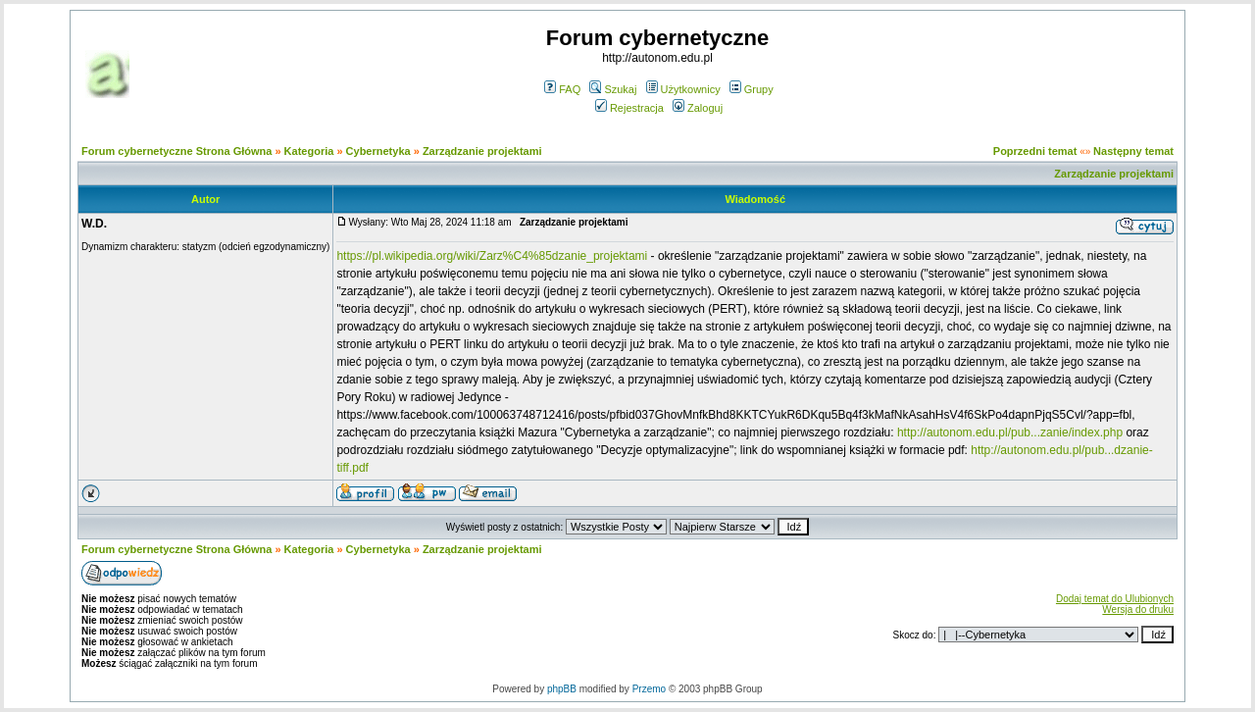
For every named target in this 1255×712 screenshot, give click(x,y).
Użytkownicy (683, 89)
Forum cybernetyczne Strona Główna (176, 151)
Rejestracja (629, 108)
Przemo (649, 689)
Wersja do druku (1138, 609)
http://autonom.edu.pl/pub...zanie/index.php (1010, 432)
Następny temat (1133, 151)
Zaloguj (698, 108)
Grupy (751, 89)
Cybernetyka (378, 151)
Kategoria (309, 151)
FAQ (562, 89)
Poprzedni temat (1035, 151)
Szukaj (612, 89)
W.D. (94, 223)
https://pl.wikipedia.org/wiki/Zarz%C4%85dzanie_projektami (491, 256)
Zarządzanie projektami (482, 151)
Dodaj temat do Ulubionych (1115, 598)
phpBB (562, 689)
